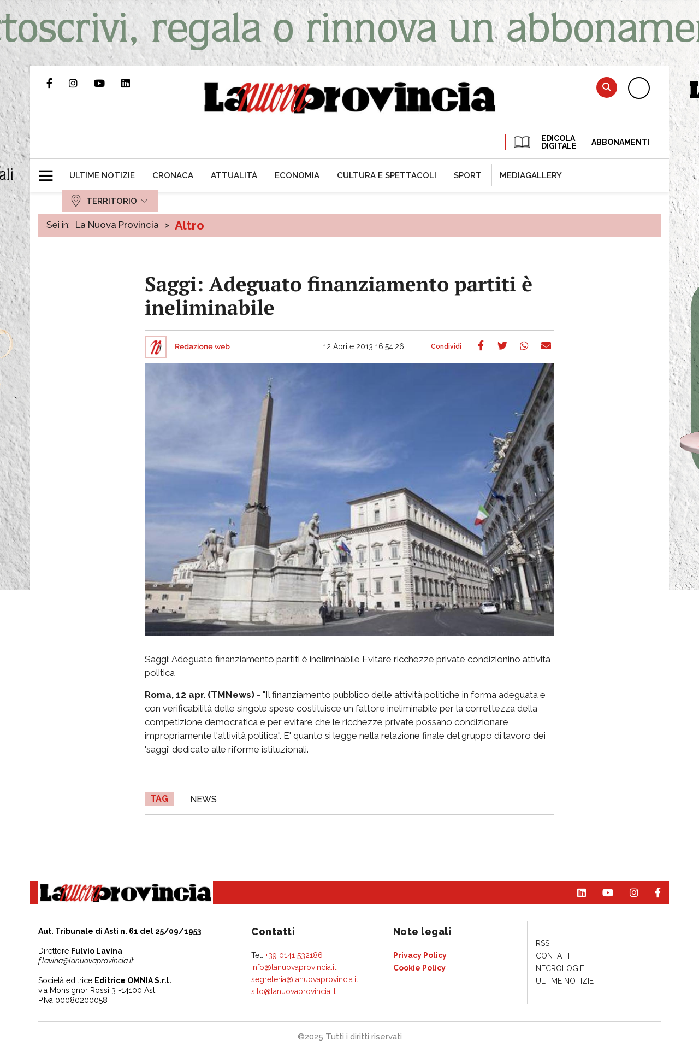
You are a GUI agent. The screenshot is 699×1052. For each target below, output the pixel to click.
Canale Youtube (107, 83)
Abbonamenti (620, 142)
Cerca (606, 87)
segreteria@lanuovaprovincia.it (304, 979)
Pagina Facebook (57, 83)
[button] (50, 171)
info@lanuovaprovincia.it (293, 967)
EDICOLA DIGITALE (544, 142)
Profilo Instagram (81, 83)
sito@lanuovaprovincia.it (293, 991)
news (203, 799)
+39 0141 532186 (294, 955)
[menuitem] (102, 175)
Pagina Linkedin (133, 83)
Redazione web (202, 347)
